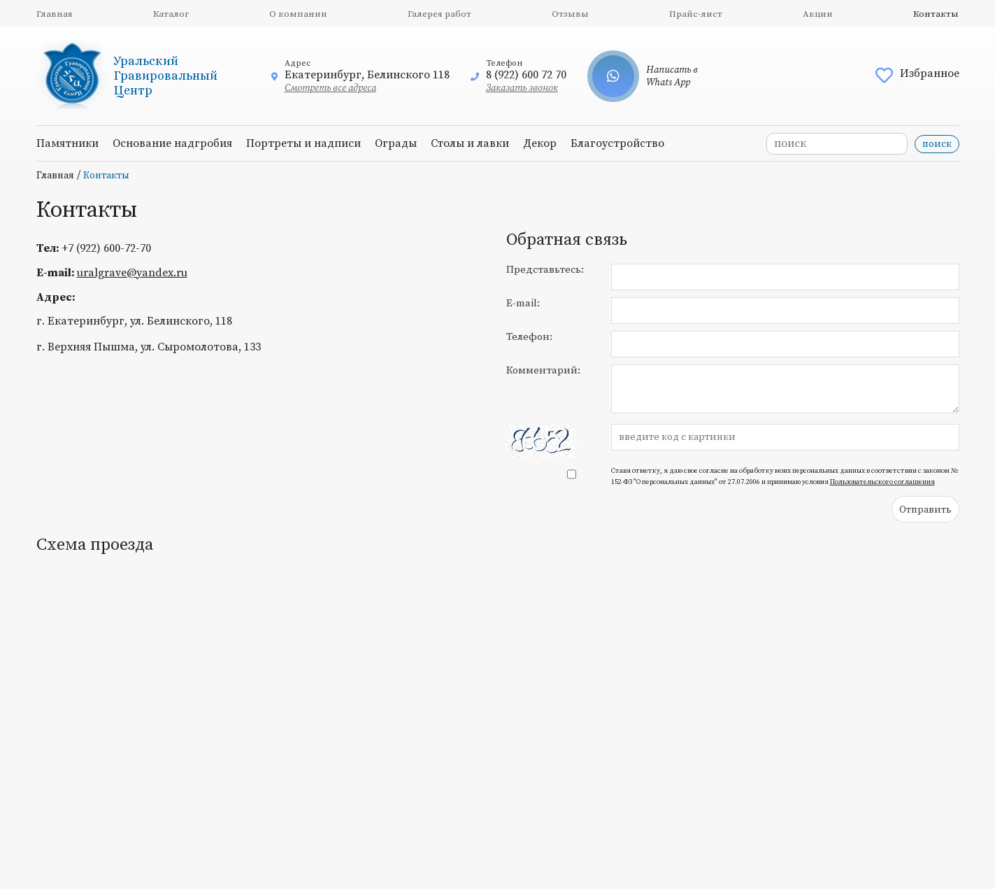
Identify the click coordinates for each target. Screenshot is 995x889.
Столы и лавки (470, 143)
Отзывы (570, 14)
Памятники (67, 143)
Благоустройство (617, 143)
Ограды (396, 143)
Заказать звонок (522, 88)
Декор (540, 143)
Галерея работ (439, 14)
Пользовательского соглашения (882, 482)
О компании (298, 14)
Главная (54, 14)
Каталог (171, 14)
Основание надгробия (172, 143)
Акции (818, 14)
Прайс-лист (695, 14)
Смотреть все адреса (330, 88)
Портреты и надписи (303, 143)
